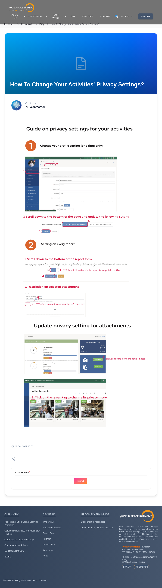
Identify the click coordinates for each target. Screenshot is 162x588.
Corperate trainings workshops (19, 539)
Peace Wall (26, 24)
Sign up (145, 16)
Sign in (129, 16)
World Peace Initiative (131, 547)
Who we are (49, 522)
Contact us (142, 567)
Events (7, 556)
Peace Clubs (49, 544)
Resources (48, 550)
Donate (127, 567)
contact (87, 16)
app (73, 16)
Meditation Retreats (14, 551)
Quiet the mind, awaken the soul (97, 527)
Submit (80, 481)
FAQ (41, 24)
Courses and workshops (16, 545)
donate (105, 16)
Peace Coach (49, 533)
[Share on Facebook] (13, 459)
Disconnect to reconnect (93, 522)
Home (11, 24)
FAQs (45, 556)
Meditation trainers (52, 527)
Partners (47, 539)
